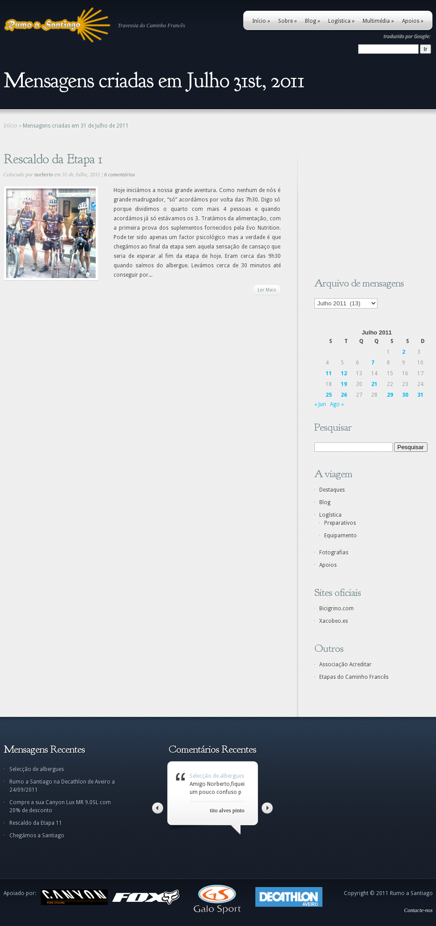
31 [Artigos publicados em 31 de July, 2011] (420, 395)
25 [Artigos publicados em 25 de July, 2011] (329, 395)
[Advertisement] (370, 208)
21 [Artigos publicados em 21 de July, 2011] (374, 384)
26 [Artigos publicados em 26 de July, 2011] (344, 395)
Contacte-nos (418, 910)
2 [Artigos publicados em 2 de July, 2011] (403, 352)
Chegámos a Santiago (36, 835)
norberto (43, 174)
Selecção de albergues (36, 769)
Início (261, 21)
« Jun (320, 404)
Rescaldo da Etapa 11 (35, 823)
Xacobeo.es (333, 621)
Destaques (332, 490)
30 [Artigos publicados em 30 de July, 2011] (405, 395)
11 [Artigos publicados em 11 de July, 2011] (329, 373)
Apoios (412, 21)
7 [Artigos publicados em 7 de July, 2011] (372, 363)
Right (267, 808)
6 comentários (119, 174)
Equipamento (340, 535)
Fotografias (333, 552)
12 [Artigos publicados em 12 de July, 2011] (344, 373)
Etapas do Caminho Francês (354, 677)
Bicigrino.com (336, 608)
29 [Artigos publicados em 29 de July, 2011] (390, 395)
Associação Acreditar (345, 664)
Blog (312, 21)
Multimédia (378, 21)
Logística (341, 21)
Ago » (337, 404)
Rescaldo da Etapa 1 (53, 158)
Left (157, 808)
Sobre (287, 21)
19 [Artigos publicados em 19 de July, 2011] (344, 384)
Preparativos (340, 523)
